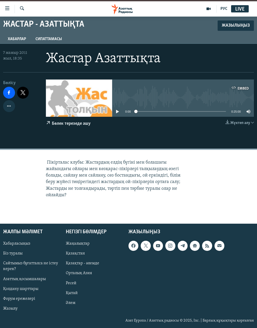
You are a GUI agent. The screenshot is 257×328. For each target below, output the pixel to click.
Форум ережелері (19, 299)
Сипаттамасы (48, 39)
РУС (223, 9)
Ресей (71, 283)
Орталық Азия (79, 273)
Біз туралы (13, 253)
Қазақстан (75, 253)
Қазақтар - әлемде (82, 263)
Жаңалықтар (78, 244)
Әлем (70, 303)
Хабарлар (17, 39)
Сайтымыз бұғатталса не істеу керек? (30, 266)
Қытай (72, 293)
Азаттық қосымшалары (24, 279)
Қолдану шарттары (20, 289)
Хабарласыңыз (16, 244)
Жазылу (10, 309)
